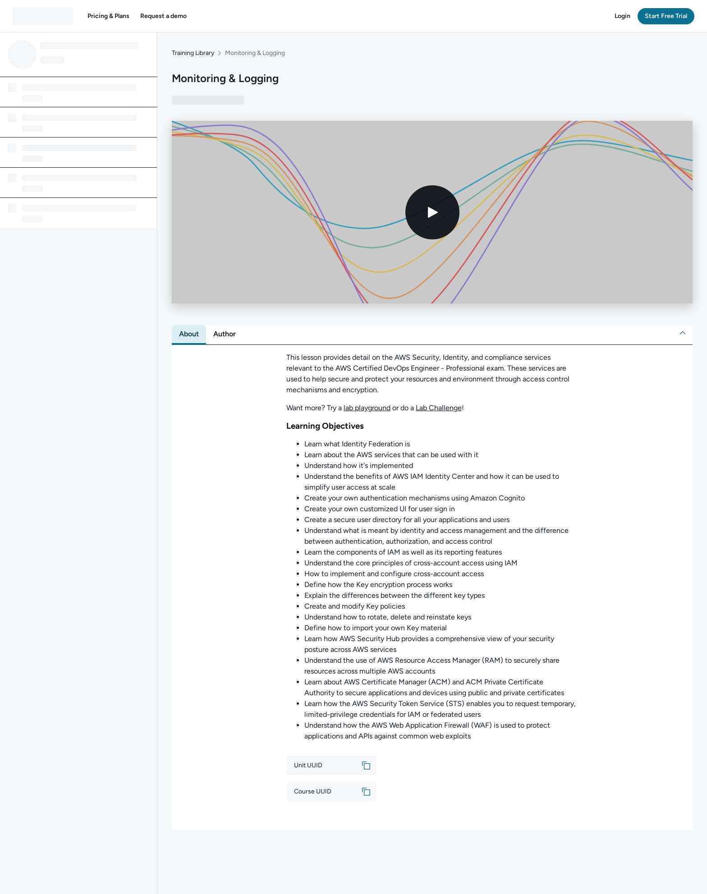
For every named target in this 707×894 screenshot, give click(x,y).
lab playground (367, 407)
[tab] (189, 334)
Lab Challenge (439, 407)
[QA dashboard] (43, 16)
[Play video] (432, 212)
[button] (108, 16)
